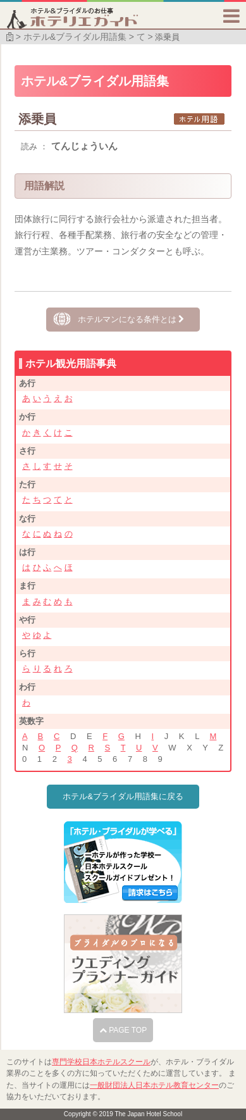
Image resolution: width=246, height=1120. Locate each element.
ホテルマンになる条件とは (131, 319)
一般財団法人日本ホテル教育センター (154, 1085)
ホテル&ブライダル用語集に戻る (123, 796)
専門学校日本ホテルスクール (101, 1061)
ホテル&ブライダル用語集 (74, 37)
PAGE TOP (123, 1030)
